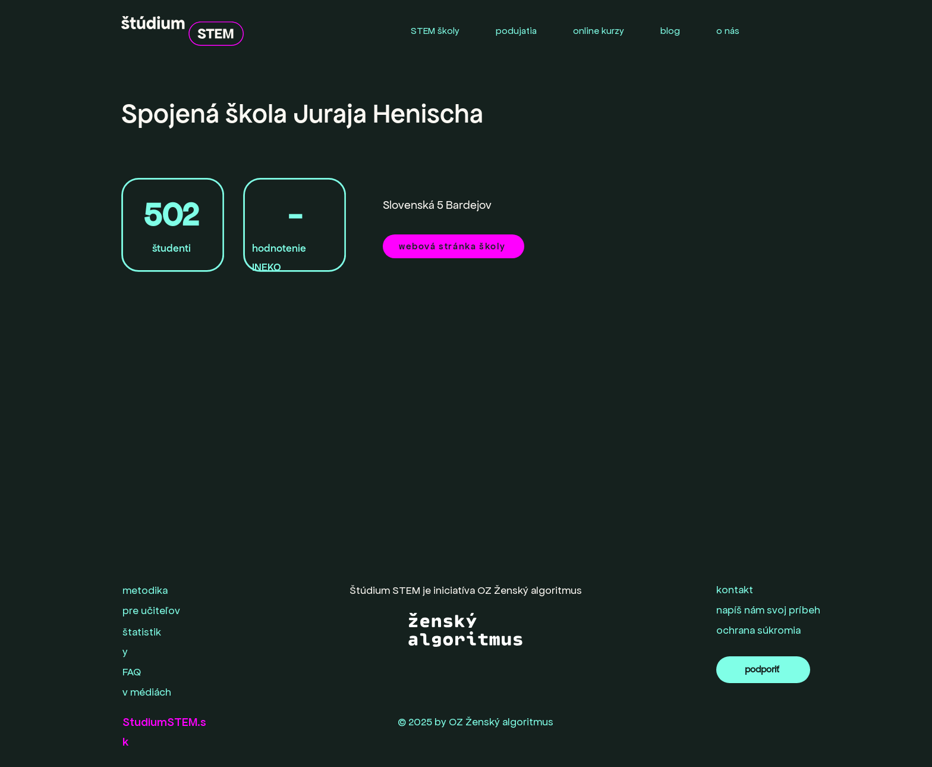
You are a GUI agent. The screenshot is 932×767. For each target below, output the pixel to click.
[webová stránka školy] (453, 246)
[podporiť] (763, 669)
